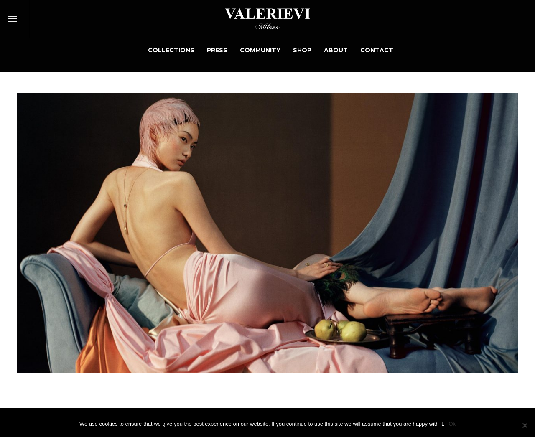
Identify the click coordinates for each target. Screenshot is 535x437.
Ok (452, 424)
